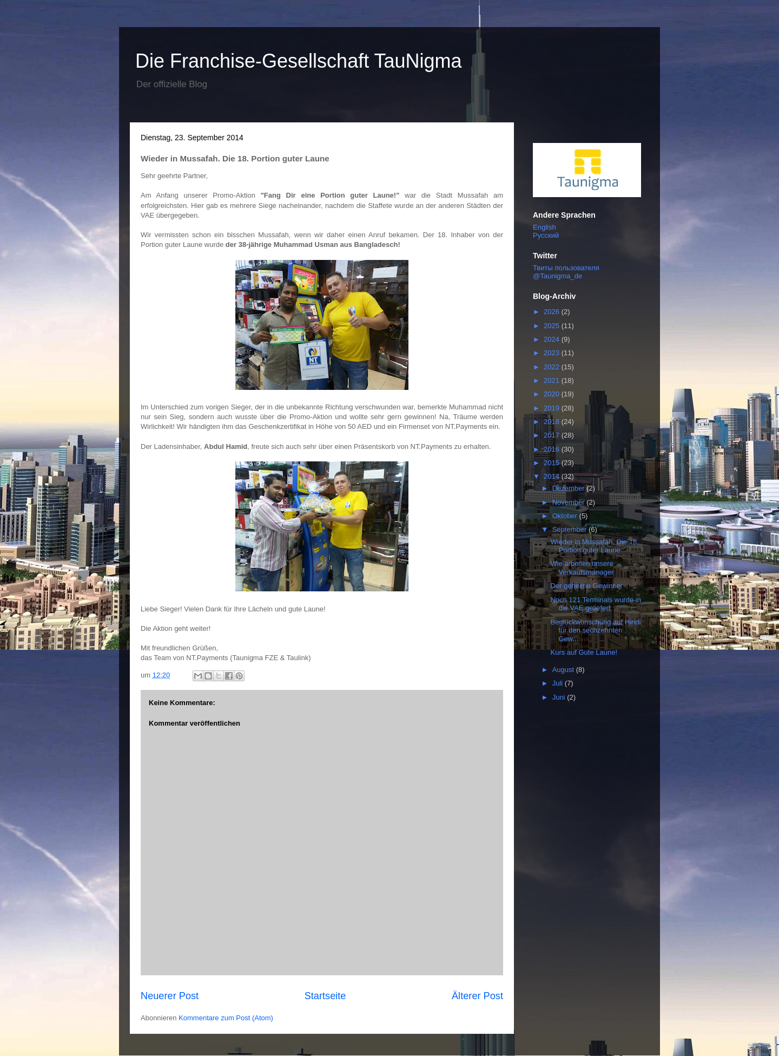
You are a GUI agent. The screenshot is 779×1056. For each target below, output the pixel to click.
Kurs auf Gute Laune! (583, 652)
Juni (559, 697)
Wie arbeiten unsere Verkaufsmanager (581, 567)
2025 (553, 326)
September (570, 529)
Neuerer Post (170, 995)
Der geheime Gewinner (586, 586)
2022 (553, 367)
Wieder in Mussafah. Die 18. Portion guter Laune (594, 546)
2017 (553, 435)
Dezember (569, 488)
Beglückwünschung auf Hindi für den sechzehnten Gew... (595, 630)
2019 (553, 408)
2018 (553, 422)
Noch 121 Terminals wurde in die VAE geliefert (595, 604)
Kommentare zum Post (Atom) (226, 1018)
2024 (553, 339)
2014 (553, 476)
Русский (546, 235)
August (564, 670)
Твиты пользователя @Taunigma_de (566, 272)
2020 (553, 394)
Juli (558, 683)
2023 (553, 353)
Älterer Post (477, 995)
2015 (553, 463)
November (569, 502)
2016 (553, 449)
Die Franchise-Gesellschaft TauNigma (298, 61)
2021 (553, 380)
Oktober (565, 516)
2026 (553, 312)
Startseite (325, 995)
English (544, 227)
